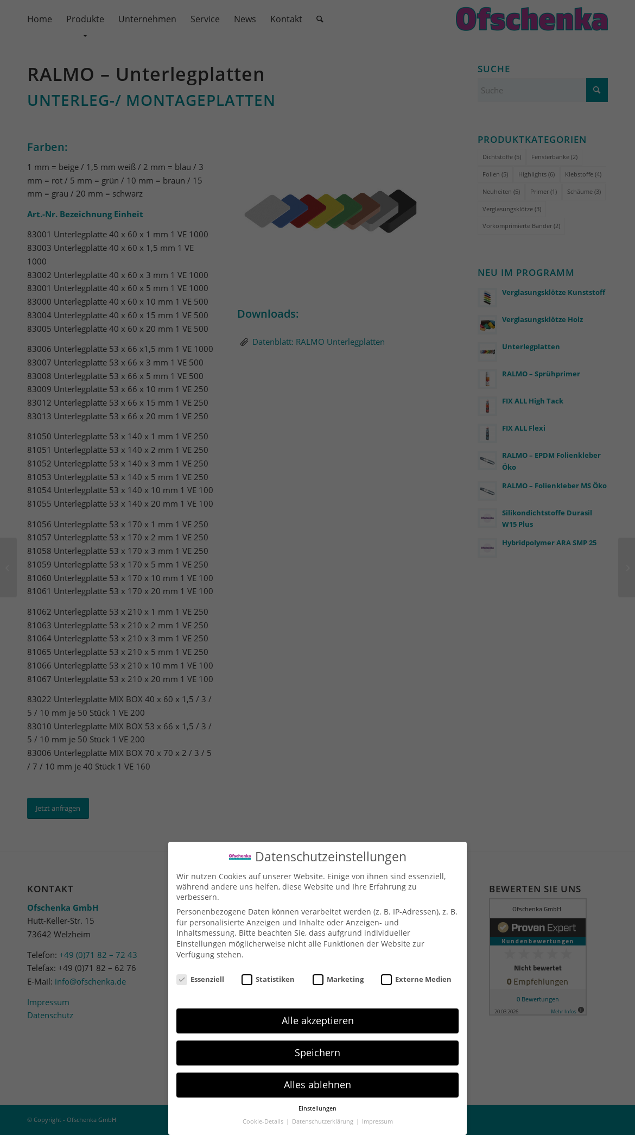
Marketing (338, 979)
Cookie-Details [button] (264, 1121)
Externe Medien (416, 979)
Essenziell (200, 979)
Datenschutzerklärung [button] (323, 1121)
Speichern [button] (317, 1052)
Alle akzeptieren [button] (318, 1020)
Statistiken (268, 979)
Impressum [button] (377, 1121)
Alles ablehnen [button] (317, 1084)
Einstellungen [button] (317, 1108)
